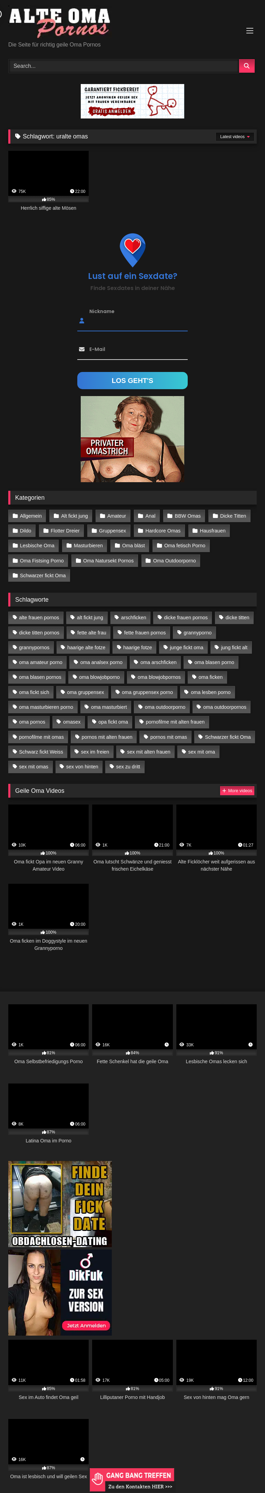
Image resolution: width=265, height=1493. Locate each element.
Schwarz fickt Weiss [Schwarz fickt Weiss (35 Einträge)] (41, 752)
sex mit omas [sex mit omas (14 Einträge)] (33, 766)
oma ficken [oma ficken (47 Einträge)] (211, 677)
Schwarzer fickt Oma (43, 575)
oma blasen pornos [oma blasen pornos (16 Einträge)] (40, 677)
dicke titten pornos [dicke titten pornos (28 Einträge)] (39, 632)
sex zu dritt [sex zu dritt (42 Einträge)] (128, 766)
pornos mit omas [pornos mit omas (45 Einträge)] (168, 737)
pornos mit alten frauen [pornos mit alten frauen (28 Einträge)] (107, 737)
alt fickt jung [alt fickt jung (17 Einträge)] (90, 617)
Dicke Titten (233, 516)
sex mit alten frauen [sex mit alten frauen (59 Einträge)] (148, 752)
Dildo (25, 530)
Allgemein (31, 516)
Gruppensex (112, 530)
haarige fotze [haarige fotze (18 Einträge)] (137, 647)
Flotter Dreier (65, 530)
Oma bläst (133, 545)
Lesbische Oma (37, 545)
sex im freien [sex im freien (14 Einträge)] (95, 752)
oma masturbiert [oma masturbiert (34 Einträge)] (109, 707)
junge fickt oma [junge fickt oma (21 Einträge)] (186, 647)
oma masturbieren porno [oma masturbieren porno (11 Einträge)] (46, 707)
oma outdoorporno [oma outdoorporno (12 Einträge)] (165, 707)
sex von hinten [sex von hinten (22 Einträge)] (82, 766)
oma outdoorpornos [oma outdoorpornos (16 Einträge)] (224, 707)
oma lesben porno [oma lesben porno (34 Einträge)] (210, 692)
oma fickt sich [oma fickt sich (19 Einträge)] (34, 692)
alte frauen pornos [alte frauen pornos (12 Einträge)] (39, 617)
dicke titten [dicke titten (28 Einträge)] (237, 617)
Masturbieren (88, 545)
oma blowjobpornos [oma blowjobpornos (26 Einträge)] (159, 677)
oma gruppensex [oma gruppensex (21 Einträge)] (85, 692)
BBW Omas (188, 516)
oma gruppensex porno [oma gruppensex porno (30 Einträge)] (147, 692)
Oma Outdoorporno (174, 560)
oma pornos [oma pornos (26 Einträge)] (32, 722)
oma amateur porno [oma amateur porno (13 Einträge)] (40, 662)
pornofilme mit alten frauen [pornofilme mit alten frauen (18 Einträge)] (175, 722)
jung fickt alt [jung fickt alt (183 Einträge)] (234, 647)
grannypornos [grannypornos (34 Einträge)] (34, 647)
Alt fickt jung (74, 516)
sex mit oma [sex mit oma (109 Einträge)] (201, 752)
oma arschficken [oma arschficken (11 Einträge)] (158, 662)
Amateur (116, 516)
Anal (151, 516)
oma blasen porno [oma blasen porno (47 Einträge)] (214, 662)
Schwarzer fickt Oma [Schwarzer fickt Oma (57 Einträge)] (228, 737)
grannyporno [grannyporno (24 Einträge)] (198, 632)
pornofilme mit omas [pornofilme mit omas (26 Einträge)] (41, 737)
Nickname (102, 311)
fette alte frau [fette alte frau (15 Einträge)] (91, 632)
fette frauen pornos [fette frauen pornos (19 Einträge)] (145, 632)
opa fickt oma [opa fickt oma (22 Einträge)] (113, 722)
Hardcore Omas (163, 530)
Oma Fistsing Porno (42, 560)
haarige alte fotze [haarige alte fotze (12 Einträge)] (86, 647)
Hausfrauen (212, 530)
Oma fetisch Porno (184, 545)
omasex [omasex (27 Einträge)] (71, 722)
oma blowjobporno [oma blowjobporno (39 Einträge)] (99, 677)
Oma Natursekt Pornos (108, 560)
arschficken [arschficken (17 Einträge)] (133, 617)
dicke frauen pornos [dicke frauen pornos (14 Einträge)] (186, 617)
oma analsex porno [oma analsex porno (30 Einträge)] (101, 662)
